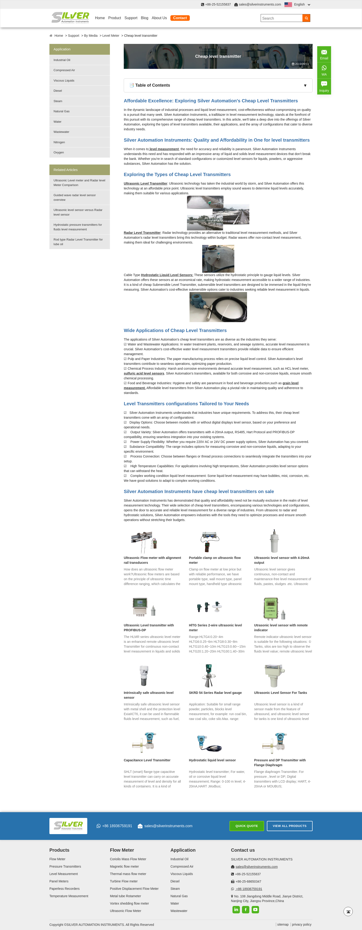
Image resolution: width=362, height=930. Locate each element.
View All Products (290, 826)
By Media (90, 35)
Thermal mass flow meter (128, 874)
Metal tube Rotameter (125, 896)
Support (130, 18)
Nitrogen (59, 142)
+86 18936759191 (114, 826)
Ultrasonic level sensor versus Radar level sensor (78, 212)
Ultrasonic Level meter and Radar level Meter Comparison (79, 183)
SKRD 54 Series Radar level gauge (215, 693)
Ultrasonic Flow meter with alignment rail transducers (152, 560)
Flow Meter (57, 859)
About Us (159, 18)
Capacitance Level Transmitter (147, 760)
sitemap (283, 924)
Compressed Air (64, 70)
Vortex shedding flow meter (129, 903)
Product (114, 18)
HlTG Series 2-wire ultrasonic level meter (215, 627)
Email (324, 54)
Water (57, 121)
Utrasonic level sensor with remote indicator (281, 627)
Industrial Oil (62, 60)
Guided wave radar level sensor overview (75, 197)
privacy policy (301, 924)
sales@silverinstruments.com (260, 4)
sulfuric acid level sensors (144, 373)
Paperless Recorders (64, 888)
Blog (144, 18)
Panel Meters (58, 881)
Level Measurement (63, 874)
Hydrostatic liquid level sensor (212, 760)
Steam (58, 101)
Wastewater (61, 132)
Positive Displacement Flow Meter (134, 888)
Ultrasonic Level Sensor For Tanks (280, 693)
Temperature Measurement (68, 896)
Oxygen (59, 152)
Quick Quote (246, 826)
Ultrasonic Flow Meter (125, 911)
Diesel (58, 90)
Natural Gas (61, 111)
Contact (180, 18)
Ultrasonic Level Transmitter (145, 183)
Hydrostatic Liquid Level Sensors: (167, 275)
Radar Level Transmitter (142, 233)
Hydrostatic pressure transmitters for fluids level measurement (78, 227)
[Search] (306, 18)
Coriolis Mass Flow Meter (128, 859)
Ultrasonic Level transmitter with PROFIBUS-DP (149, 627)
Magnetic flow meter (124, 866)
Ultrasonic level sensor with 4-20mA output (281, 560)
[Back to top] (348, 911)
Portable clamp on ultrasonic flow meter (215, 560)
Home (100, 18)
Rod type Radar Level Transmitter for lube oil (78, 242)
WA (324, 70)
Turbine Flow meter (124, 881)
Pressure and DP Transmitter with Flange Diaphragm (280, 762)
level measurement (164, 149)
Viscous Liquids (64, 80)
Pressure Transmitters (65, 866)
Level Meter (111, 35)
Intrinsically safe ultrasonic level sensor (149, 695)
